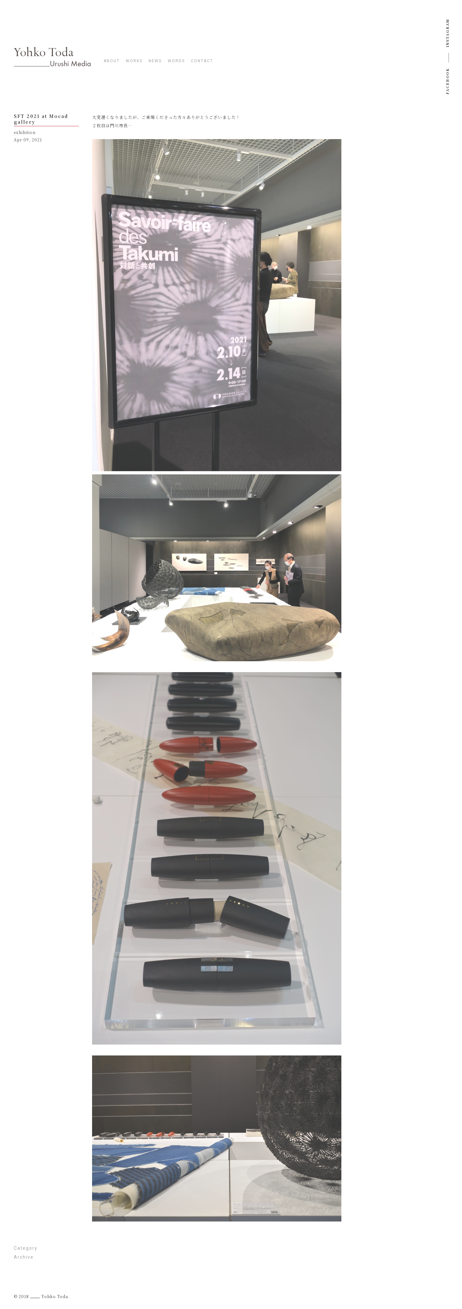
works (134, 61)
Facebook (447, 81)
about (112, 61)
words (176, 61)
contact (202, 61)
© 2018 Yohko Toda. (41, 1296)
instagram (447, 33)
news (155, 61)
